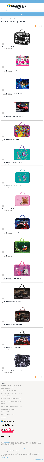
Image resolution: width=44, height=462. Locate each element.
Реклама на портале (5, 457)
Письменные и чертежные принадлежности (11, 393)
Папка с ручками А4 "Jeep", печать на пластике (12, 301)
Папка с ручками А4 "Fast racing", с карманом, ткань (12, 232)
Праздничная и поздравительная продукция (11, 406)
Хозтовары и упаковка (6, 396)
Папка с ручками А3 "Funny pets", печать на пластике (12, 70)
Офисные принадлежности (7, 391)
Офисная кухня (4, 404)
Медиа (40, 0)
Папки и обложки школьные (16, 18)
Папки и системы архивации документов (11, 398)
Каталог (22, 14)
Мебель (3, 403)
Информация (31, 0)
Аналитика (26, 0)
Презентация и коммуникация (8, 409)
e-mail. (23, 449)
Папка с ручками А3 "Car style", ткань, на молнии (12, 46)
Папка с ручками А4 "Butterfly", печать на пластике (12, 162)
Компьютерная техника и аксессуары (10, 408)
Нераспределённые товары (7, 414)
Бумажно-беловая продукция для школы (11, 385)
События (21, 0)
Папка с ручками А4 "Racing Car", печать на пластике (12, 347)
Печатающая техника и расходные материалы (12, 412)
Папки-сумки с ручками (7, 48)
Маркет (36, 0)
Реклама (21, 2)
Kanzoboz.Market (39, 459)
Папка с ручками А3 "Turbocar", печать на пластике (12, 116)
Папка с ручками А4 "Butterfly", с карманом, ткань (12, 185)
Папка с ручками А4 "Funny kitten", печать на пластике (12, 278)
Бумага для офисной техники (8, 395)
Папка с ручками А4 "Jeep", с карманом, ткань (12, 324)
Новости (17, 0)
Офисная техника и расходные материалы (11, 401)
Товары (12, 0)
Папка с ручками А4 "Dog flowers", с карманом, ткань (12, 208)
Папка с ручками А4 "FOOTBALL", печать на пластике (12, 255)
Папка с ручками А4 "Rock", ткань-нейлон (12, 370)
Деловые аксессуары (6, 400)
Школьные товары (5, 18)
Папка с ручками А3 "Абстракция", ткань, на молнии (12, 139)
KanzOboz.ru (3, 441)
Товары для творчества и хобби (8, 390)
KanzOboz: (4, 0)
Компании (9, 0)
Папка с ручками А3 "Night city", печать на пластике (12, 93)
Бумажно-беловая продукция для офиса (11, 387)
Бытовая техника (5, 411)
